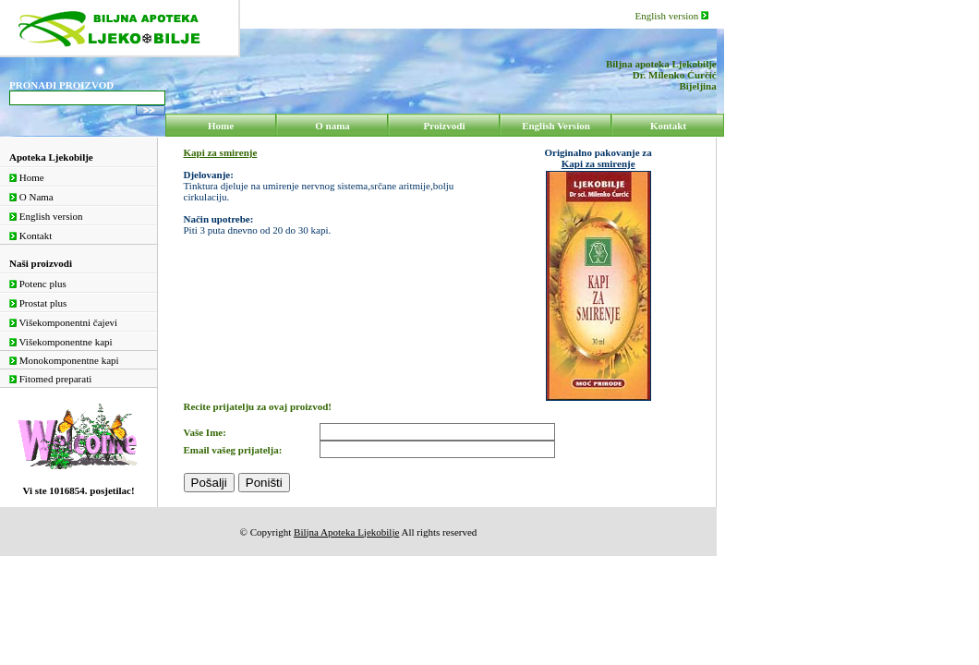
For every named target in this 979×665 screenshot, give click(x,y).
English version (672, 15)
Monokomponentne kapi (64, 360)
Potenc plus (37, 283)
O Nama (31, 196)
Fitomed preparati (50, 378)
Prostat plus (37, 302)
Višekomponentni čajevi (63, 322)
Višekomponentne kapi (61, 341)
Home (26, 177)
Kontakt (30, 235)
